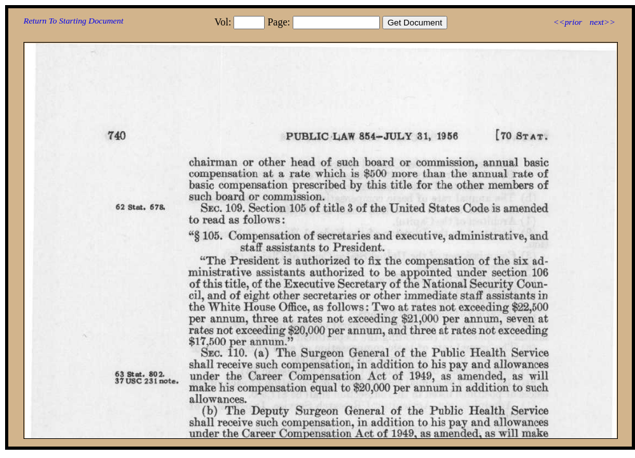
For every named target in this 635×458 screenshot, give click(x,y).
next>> (602, 22)
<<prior (567, 22)
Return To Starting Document (73, 20)
